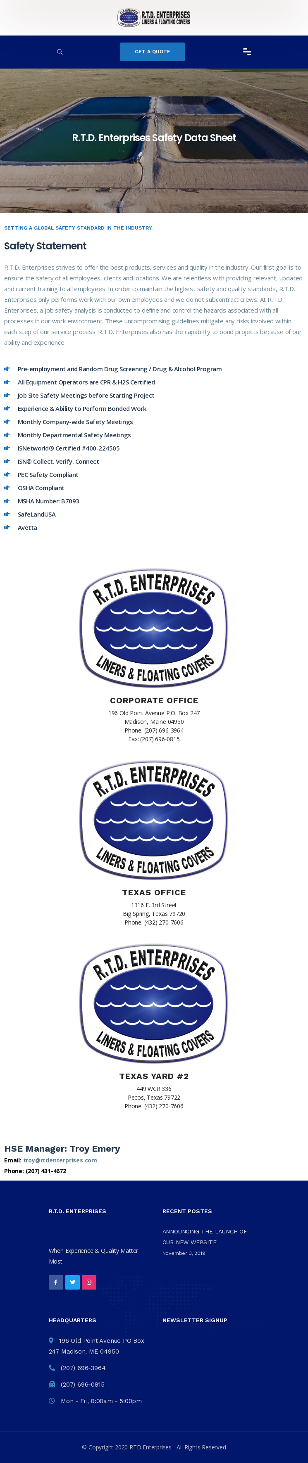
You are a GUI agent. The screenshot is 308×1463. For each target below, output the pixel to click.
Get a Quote (152, 52)
